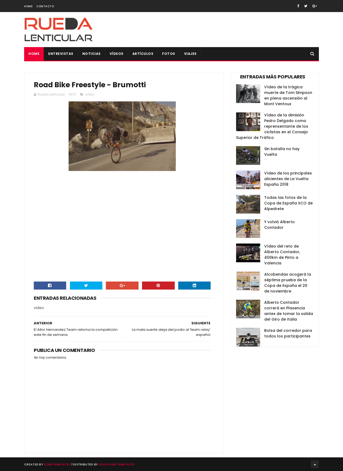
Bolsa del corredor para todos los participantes (288, 333)
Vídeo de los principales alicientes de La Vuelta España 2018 (288, 178)
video (89, 94)
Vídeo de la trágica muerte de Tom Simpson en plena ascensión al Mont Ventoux (288, 95)
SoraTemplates (57, 464)
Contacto (45, 6)
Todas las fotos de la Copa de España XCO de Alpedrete (288, 203)
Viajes (190, 53)
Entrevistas (60, 53)
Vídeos (117, 53)
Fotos (168, 53)
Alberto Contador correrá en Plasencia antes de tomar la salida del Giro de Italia (288, 311)
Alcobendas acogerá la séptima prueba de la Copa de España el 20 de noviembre (287, 283)
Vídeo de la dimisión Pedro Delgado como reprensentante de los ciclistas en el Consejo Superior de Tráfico (272, 126)
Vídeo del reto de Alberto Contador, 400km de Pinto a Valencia (282, 255)
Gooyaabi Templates (117, 464)
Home (28, 6)
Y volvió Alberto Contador (279, 224)
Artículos (143, 53)
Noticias (91, 53)
